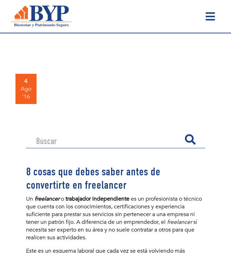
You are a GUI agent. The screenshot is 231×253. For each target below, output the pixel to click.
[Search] (107, 139)
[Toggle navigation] (210, 16)
